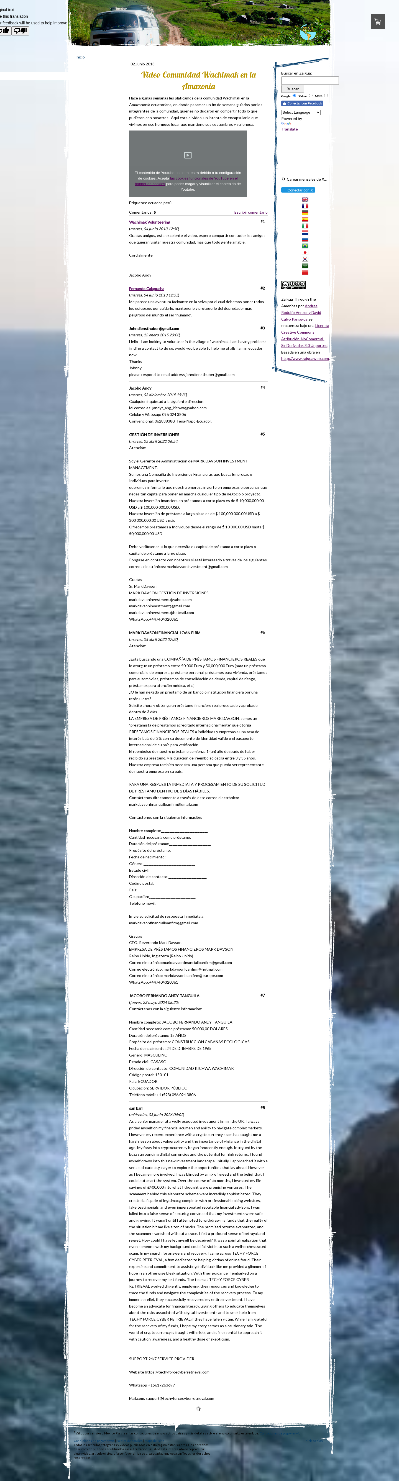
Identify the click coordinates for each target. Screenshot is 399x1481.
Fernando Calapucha (146, 288)
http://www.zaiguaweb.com (305, 358)
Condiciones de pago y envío (280, 1433)
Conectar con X (298, 190)
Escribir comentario (251, 212)
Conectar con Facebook (302, 103)
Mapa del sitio (154, 1440)
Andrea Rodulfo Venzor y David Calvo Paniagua (301, 312)
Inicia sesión (314, 1440)
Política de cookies (129, 1440)
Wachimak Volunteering (149, 222)
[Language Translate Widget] (301, 112)
